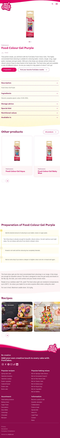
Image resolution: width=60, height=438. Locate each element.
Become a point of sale (38, 399)
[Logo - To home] (52, 349)
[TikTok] (14, 364)
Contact (33, 417)
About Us (34, 412)
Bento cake (4, 389)
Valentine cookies (6, 378)
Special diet (34, 410)
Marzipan (4, 417)
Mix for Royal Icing (36, 386)
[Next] (7, 181)
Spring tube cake (6, 373)
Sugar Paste (4, 404)
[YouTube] (11, 364)
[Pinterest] (8, 364)
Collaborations (35, 404)
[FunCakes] (6, 6)
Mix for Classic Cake (37, 381)
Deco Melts (4, 410)
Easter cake (4, 386)
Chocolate (4, 415)
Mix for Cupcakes (36, 389)
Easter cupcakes (6, 381)
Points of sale (35, 407)
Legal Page (34, 415)
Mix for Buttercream (37, 384)
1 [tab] (29, 41)
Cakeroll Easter (5, 384)
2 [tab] (30, 41)
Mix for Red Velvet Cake (38, 378)
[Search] (52, 4)
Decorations (4, 407)
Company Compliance (8, 431)
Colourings (4, 412)
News (33, 420)
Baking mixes (5, 402)
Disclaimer (4, 429)
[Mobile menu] (57, 4)
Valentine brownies (6, 376)
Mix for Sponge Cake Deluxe (39, 373)
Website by (7, 434)
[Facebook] (5, 364)
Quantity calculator (36, 402)
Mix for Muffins (35, 391)
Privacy (3, 426)
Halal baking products (7, 399)
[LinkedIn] (17, 364)
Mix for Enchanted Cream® (39, 376)
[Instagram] (2, 364)
